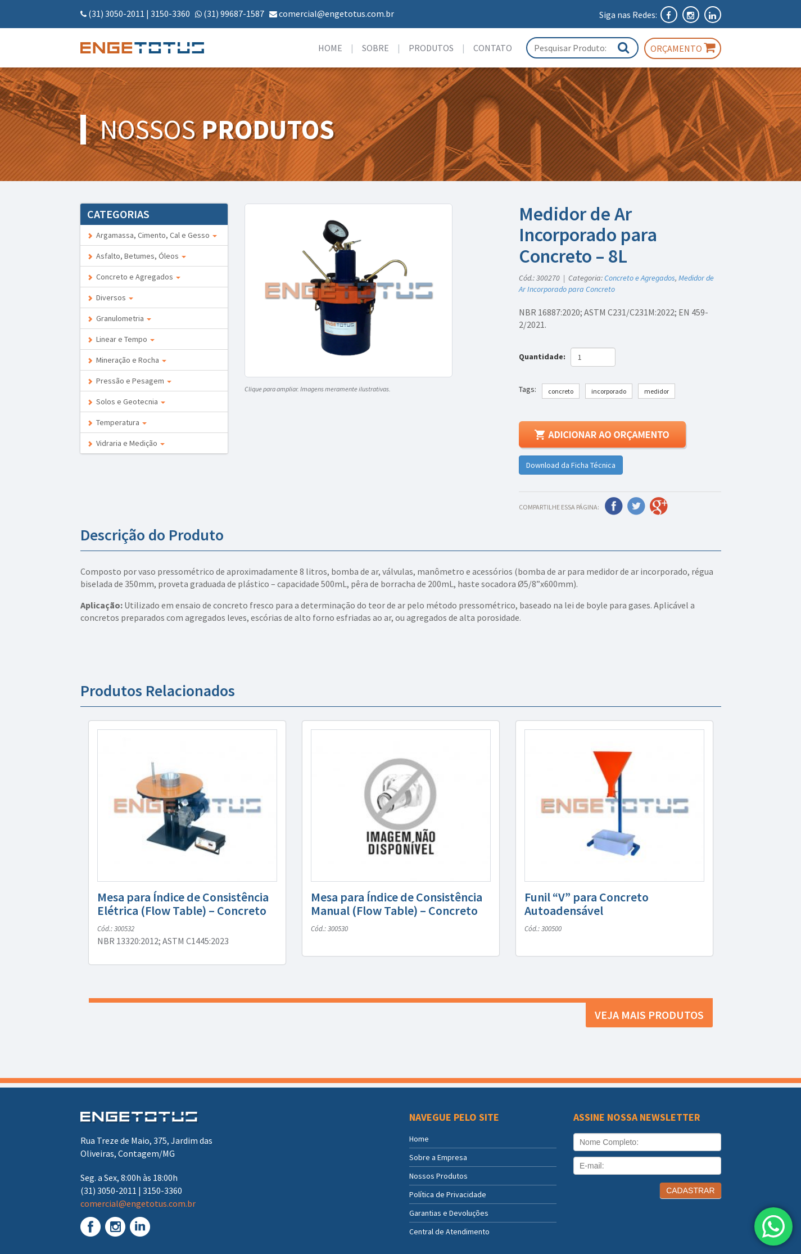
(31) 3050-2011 (116, 13)
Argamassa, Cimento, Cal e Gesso (152, 235)
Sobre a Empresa (438, 1157)
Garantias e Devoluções (448, 1213)
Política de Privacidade (447, 1194)
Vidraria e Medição (126, 443)
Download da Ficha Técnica (571, 465)
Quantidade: (544, 356)
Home (330, 47)
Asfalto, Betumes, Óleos (136, 256)
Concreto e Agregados (133, 277)
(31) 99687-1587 (233, 13)
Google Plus (659, 506)
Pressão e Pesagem (129, 381)
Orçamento (682, 48)
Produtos (431, 47)
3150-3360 (170, 13)
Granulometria (119, 318)
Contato (492, 47)
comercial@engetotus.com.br (336, 13)
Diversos (110, 297)
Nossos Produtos (438, 1176)
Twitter (636, 506)
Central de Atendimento (449, 1231)
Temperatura (117, 422)
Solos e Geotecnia (126, 401)
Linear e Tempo (121, 339)
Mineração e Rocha (126, 360)
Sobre (375, 47)
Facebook (614, 506)
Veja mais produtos (649, 1015)
